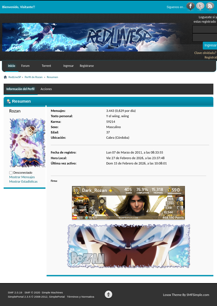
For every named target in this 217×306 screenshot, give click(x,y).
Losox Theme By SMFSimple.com (186, 295)
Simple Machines (52, 292)
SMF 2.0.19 (15, 292)
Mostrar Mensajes (22, 177)
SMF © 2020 (32, 292)
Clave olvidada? (205, 53)
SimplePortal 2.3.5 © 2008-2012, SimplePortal (36, 296)
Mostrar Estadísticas (23, 181)
